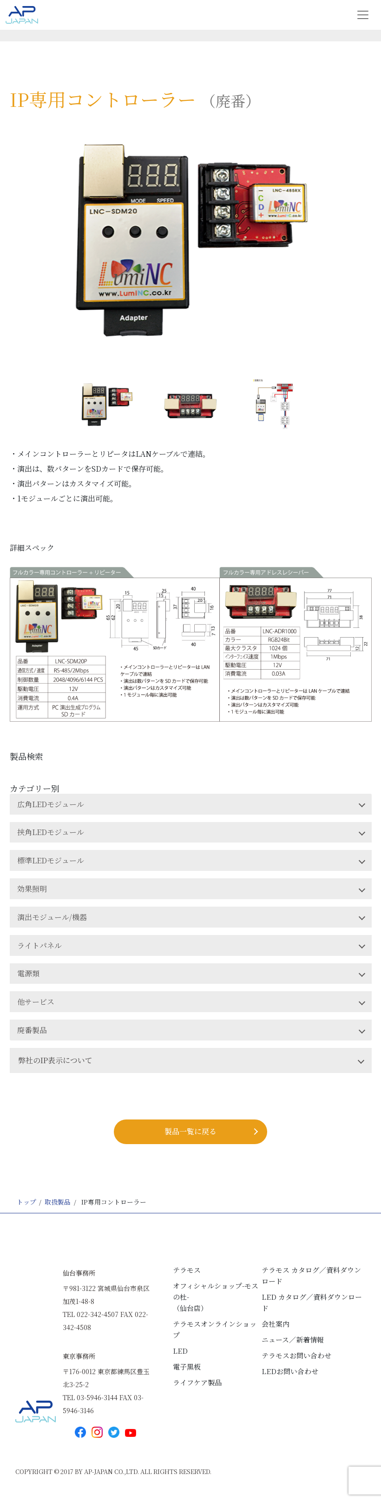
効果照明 (32, 888)
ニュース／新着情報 (293, 1339)
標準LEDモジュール (50, 860)
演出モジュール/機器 (52, 917)
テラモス (187, 1270)
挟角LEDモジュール (50, 832)
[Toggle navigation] (362, 15)
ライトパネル (39, 945)
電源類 (28, 973)
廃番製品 (32, 1030)
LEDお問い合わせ (290, 1371)
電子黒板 (187, 1366)
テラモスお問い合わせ (296, 1355)
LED (180, 1351)
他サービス (35, 1001)
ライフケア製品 (197, 1382)
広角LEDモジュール (50, 804)
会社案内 (275, 1324)
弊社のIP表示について (55, 1060)
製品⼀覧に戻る (190, 1131)
